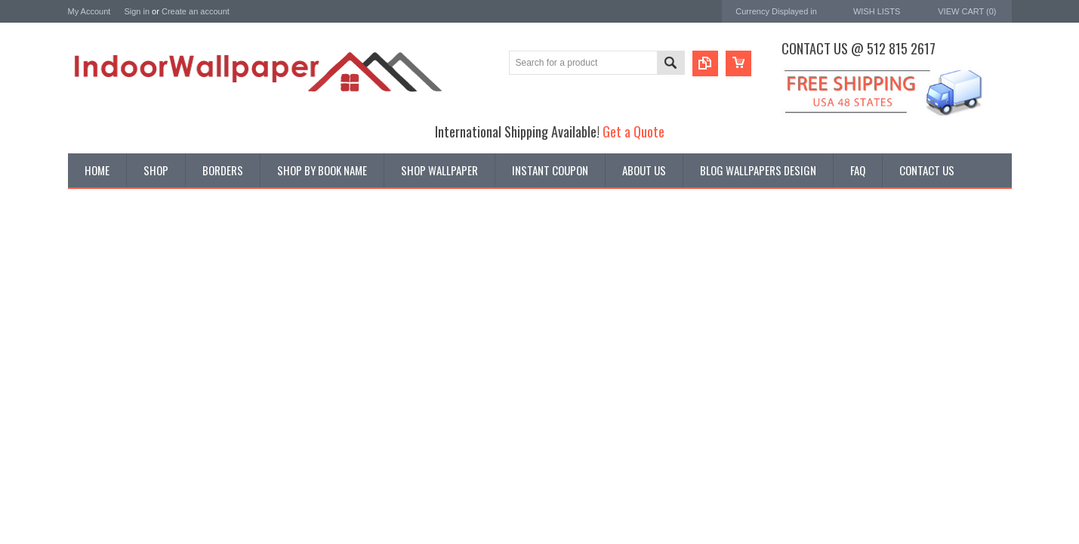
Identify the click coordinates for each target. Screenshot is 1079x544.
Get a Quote (633, 131)
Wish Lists (876, 11)
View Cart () (967, 11)
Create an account (196, 11)
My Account (89, 11)
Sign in (137, 11)
